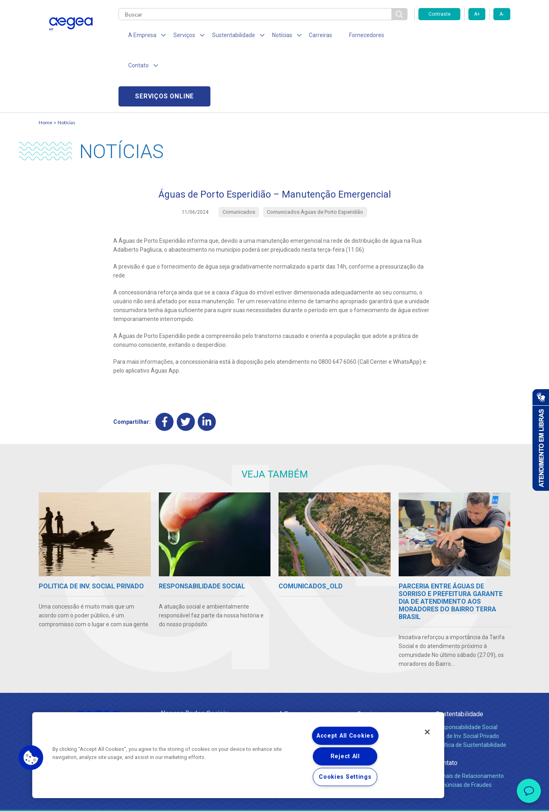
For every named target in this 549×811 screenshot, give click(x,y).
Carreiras (306, 36)
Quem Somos (296, 668)
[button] (31, 758)
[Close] (427, 732)
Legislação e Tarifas (382, 685)
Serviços (369, 655)
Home (45, 63)
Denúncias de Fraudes (464, 725)
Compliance (294, 676)
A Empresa (294, 655)
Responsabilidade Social (466, 668)
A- (501, 14)
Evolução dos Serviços (385, 694)
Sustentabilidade (459, 655)
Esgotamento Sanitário (386, 676)
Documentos (373, 703)
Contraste (439, 14)
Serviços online (464, 36)
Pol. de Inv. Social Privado (467, 676)
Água (364, 668)
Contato (447, 703)
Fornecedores (349, 36)
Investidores (294, 685)
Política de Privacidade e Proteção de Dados (274, 799)
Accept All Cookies (345, 735)
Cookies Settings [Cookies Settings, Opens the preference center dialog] (345, 776)
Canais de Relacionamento (470, 716)
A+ (477, 14)
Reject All (345, 756)
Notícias (66, 63)
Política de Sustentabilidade (471, 685)
